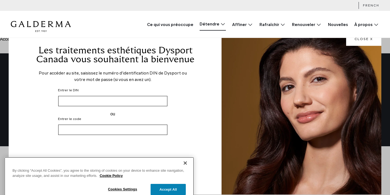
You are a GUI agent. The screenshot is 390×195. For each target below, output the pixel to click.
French (371, 5)
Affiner (239, 25)
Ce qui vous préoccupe (170, 25)
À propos (363, 25)
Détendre (209, 24)
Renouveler (303, 25)
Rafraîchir (269, 25)
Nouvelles (338, 25)
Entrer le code (69, 119)
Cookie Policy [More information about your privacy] (111, 183)
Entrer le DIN (68, 90)
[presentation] (113, 154)
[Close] (185, 171)
